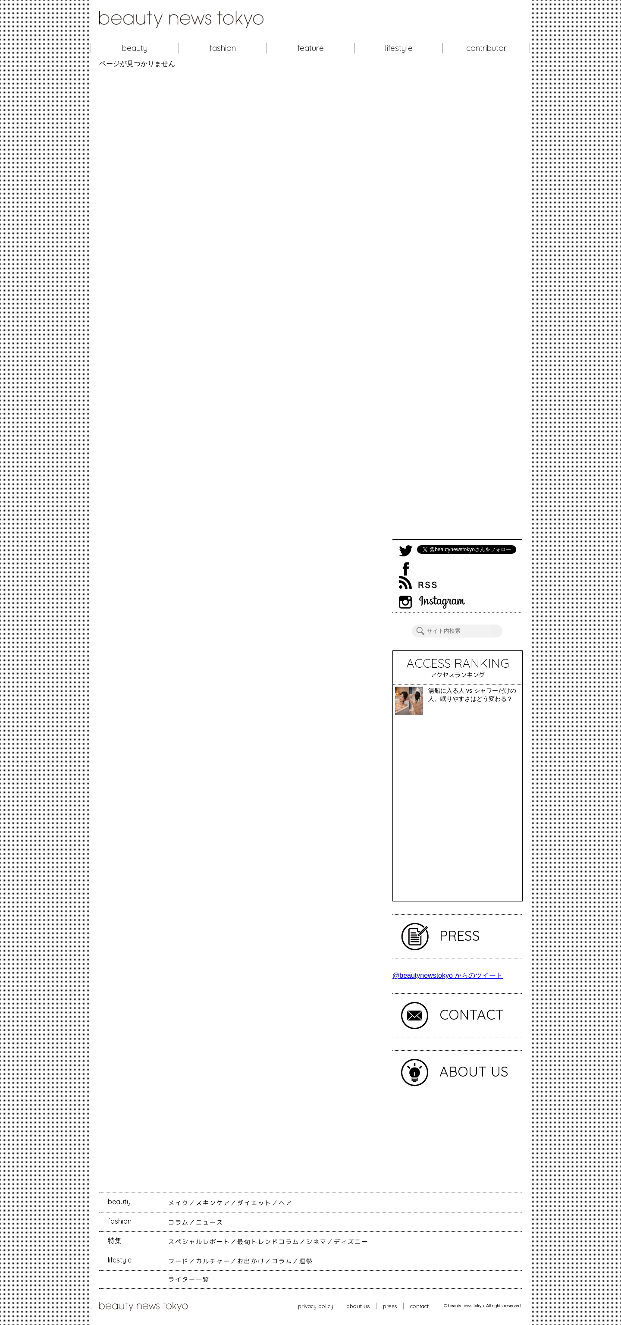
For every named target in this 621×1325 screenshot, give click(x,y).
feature (311, 48)
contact (419, 1306)
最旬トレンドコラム (268, 1241)
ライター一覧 (189, 1279)
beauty (134, 48)
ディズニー (351, 1241)
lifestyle (399, 48)
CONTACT (471, 1014)
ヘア (285, 1203)
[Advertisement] (457, 303)
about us (358, 1306)
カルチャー (213, 1261)
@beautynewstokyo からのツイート (447, 975)
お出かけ (251, 1261)
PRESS (459, 935)
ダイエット (254, 1203)
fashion (223, 48)
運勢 (306, 1261)
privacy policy (315, 1306)
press (390, 1306)
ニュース (209, 1222)
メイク (178, 1203)
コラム (178, 1222)
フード (178, 1261)
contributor (486, 48)
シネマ (316, 1241)
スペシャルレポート (199, 1241)
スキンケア (213, 1203)
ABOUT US (473, 1071)
